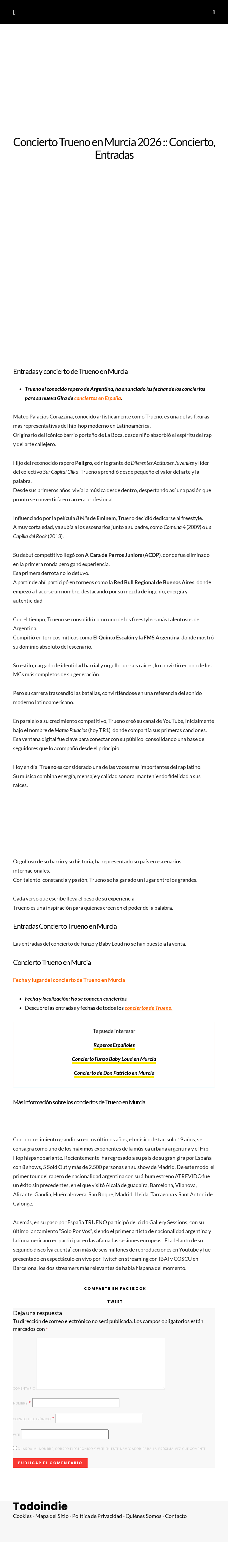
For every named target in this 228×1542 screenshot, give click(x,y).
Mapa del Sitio (52, 1516)
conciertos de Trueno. (148, 1008)
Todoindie (40, 1506)
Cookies (22, 1516)
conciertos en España (97, 398)
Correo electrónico (34, 1418)
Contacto (176, 1516)
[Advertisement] (114, 79)
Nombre (22, 1402)
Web (16, 1435)
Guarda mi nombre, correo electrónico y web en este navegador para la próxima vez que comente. (112, 1449)
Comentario (24, 1388)
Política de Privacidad (97, 1516)
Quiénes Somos (144, 1516)
